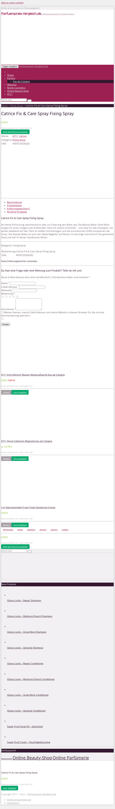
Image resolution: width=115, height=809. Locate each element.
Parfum (11, 78)
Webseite (6, 290)
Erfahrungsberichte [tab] (18, 208)
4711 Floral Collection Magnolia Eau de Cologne (26, 443)
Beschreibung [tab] (14, 202)
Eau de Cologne (21, 81)
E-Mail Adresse (10, 287)
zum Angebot (20, 394)
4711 (10, 94)
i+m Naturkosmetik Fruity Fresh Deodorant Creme (28, 509)
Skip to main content (12, 2)
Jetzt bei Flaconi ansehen (15, 131)
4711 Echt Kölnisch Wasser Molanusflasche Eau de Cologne (33, 377)
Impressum (13, 805)
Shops (10, 75)
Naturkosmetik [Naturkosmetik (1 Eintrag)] (6, 761)
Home (4, 105)
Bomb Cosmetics (16, 87)
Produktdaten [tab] (14, 205)
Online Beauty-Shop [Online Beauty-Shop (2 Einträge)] (32, 760)
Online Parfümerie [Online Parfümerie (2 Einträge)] (71, 760)
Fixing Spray (16, 105)
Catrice (23, 136)
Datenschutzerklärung (19, 802)
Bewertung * (8, 293)
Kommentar (8, 311)
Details (6, 394)
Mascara (11, 84)
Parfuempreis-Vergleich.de (33, 66)
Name (5, 283)
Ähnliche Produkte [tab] (17, 211)
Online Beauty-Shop (18, 91)
